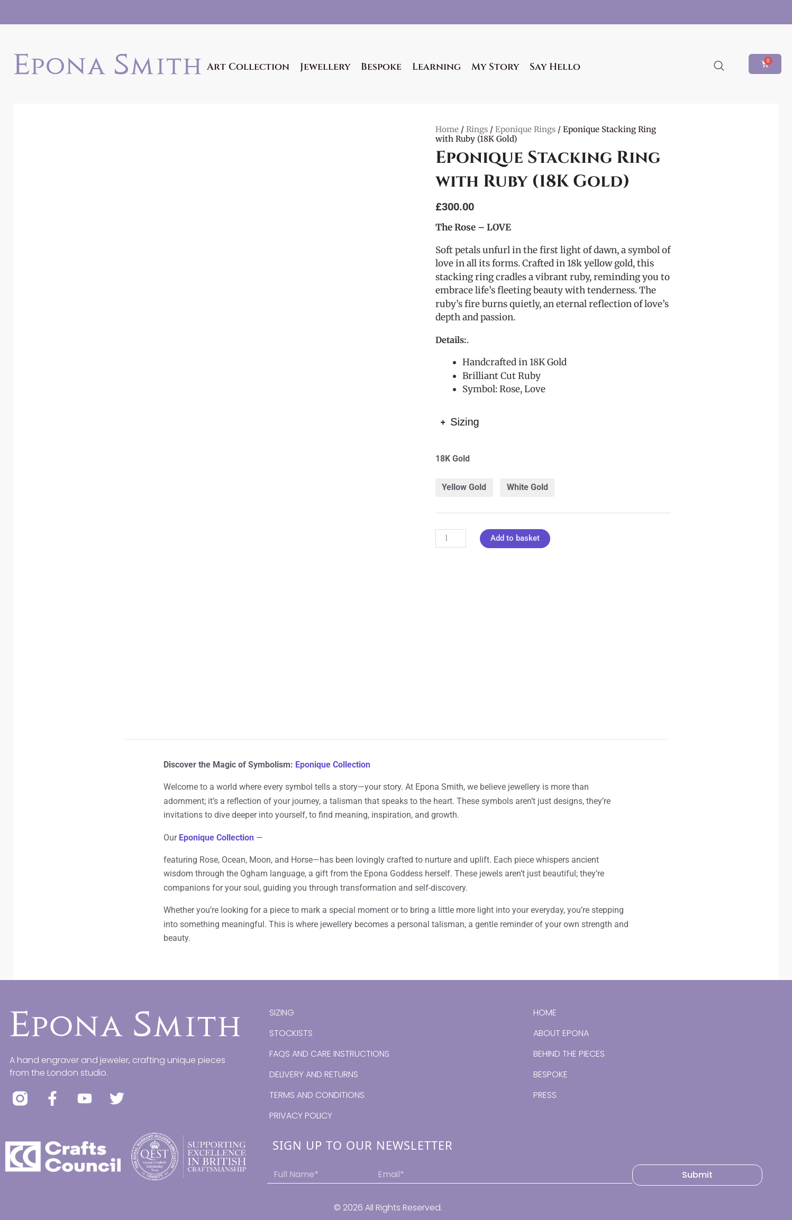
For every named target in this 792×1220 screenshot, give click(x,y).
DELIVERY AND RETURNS (313, 1074)
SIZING (281, 1012)
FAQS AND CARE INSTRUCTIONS (329, 1054)
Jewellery (325, 66)
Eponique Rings (525, 129)
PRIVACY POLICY (300, 1116)
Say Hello (555, 66)
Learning (436, 66)
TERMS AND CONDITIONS (317, 1095)
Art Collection (248, 66)
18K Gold (452, 459)
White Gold (527, 487)
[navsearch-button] (719, 66)
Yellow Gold (464, 487)
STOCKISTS (291, 1033)
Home (447, 129)
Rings (477, 129)
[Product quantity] (450, 538)
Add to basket (515, 538)
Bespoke (381, 66)
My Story (495, 66)
